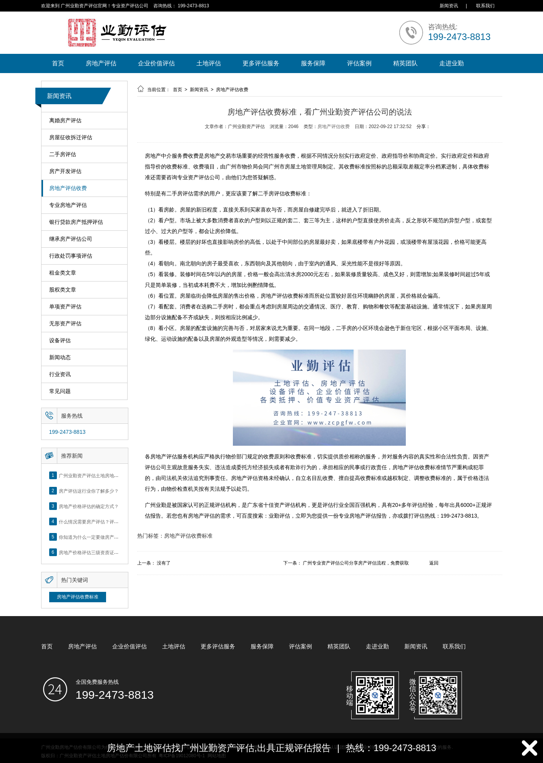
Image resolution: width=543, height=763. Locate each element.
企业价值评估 (156, 63)
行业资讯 (60, 374)
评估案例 (359, 63)
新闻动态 (60, 357)
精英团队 (405, 63)
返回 (433, 563)
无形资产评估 (65, 323)
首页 (58, 63)
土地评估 (208, 63)
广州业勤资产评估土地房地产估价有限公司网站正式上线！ (119, 475)
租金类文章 (62, 273)
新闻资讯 (449, 5)
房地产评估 (101, 63)
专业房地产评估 (68, 205)
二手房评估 (62, 154)
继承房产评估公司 (70, 239)
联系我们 (485, 5)
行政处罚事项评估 (70, 256)
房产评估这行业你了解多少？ (89, 490)
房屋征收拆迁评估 (70, 137)
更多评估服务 (260, 63)
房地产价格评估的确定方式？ (89, 506)
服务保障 (313, 63)
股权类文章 (62, 290)
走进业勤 (451, 63)
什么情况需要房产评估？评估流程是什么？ (102, 521)
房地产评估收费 (68, 188)
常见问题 (60, 391)
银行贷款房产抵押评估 (76, 222)
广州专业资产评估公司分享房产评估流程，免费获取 (356, 563)
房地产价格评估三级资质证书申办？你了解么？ (107, 552)
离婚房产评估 (65, 120)
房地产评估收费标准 (77, 597)
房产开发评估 (65, 171)
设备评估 (60, 340)
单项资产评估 (65, 306)
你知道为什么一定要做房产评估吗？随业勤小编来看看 (114, 537)
